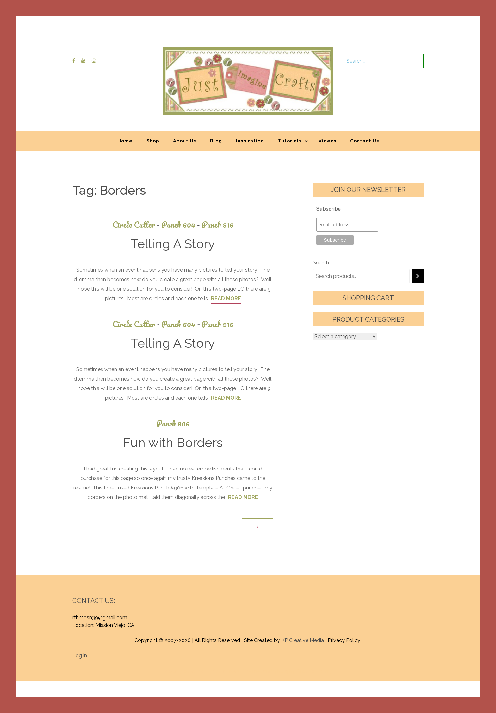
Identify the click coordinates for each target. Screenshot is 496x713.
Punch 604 (181, 224)
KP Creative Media (302, 640)
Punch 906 (173, 423)
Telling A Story (173, 243)
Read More (226, 298)
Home (125, 140)
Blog (216, 140)
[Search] (418, 276)
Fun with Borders (173, 442)
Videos (327, 140)
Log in (79, 656)
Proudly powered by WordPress (201, 671)
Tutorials (289, 140)
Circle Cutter (136, 224)
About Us (184, 140)
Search (321, 263)
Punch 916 (218, 224)
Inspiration (250, 140)
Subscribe (328, 208)
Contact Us (364, 140)
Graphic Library (314, 671)
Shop (152, 140)
